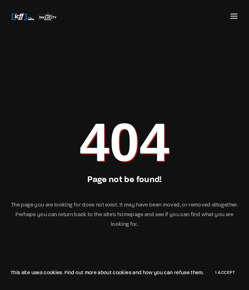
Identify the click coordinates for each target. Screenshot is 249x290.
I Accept (225, 273)
